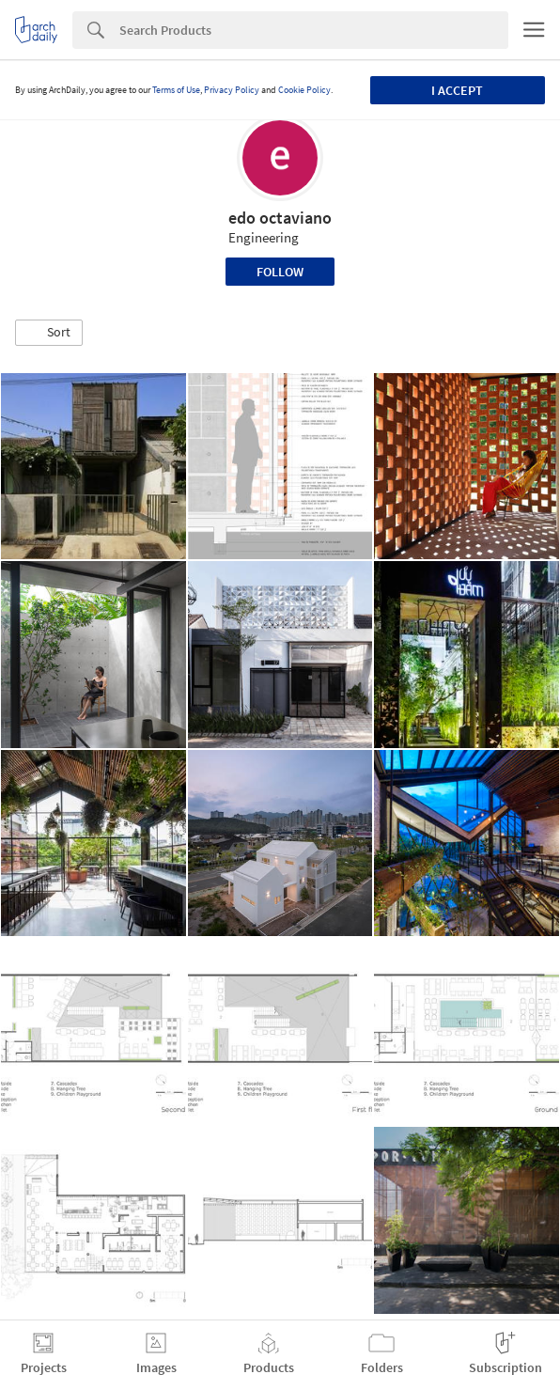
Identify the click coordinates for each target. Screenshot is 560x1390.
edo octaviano (280, 217)
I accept (457, 90)
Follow (280, 271)
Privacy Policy (231, 90)
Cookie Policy (304, 90)
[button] (49, 333)
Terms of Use (176, 90)
